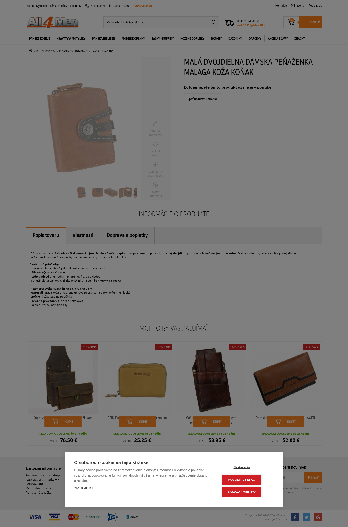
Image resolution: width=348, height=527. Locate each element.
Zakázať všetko (247, 491)
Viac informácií (83, 488)
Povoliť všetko (247, 480)
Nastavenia (247, 468)
